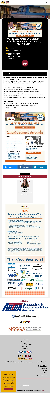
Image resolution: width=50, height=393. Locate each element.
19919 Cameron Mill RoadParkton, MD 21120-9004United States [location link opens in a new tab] (14, 56)
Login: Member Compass (41, 375)
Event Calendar (44, 368)
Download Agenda (25, 173)
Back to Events (6, 17)
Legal (43, 390)
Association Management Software (25, 386)
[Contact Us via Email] (30, 352)
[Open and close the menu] (29, 2)
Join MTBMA (44, 372)
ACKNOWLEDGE (8, 389)
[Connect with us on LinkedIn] (25, 352)
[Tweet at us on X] (22, 352)
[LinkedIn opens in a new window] (39, 167)
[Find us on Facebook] (19, 352)
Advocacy (45, 370)
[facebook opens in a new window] (25, 167)
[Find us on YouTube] (27, 352)
